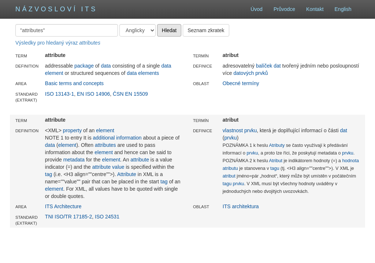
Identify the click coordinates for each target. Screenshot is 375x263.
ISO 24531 (107, 217)
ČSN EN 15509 (130, 94)
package (84, 66)
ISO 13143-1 (59, 94)
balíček (264, 66)
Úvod (256, 9)
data (106, 66)
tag (48, 174)
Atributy (277, 145)
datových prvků (250, 73)
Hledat (169, 30)
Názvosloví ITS (56, 9)
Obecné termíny (241, 83)
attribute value (108, 167)
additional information (117, 138)
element (105, 130)
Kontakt (314, 9)
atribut (229, 176)
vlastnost (233, 130)
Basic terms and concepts (74, 83)
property (72, 130)
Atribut (275, 160)
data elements (143, 73)
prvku (250, 130)
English (347, 9)
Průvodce (284, 9)
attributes (105, 145)
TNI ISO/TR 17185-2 (68, 217)
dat (277, 66)
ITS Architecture (63, 206)
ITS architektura (241, 206)
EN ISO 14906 (93, 94)
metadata (74, 160)
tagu (274, 168)
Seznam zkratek (206, 30)
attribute (139, 160)
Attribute (126, 174)
